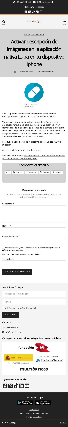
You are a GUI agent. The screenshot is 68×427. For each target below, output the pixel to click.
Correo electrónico (10, 237)
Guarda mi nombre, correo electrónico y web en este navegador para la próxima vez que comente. (31, 249)
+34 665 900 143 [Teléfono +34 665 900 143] (22, 2)
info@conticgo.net (12, 332)
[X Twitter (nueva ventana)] (10, 387)
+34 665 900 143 (10, 327)
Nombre (6, 226)
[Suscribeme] (10, 315)
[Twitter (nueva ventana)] (29, 12)
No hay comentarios (46, 71)
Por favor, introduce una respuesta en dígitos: (21, 254)
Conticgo (12, 422)
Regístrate (29, 6)
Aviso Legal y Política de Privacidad (34, 413)
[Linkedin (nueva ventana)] (37, 12)
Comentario (8, 204)
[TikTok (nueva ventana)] (33, 12)
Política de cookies (34, 417)
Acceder (40, 6)
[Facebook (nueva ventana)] (26, 12)
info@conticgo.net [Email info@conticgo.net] (43, 2)
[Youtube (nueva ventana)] (41, 12)
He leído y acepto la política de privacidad (20, 308)
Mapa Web (34, 409)
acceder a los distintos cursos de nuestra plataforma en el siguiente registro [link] (33, 157)
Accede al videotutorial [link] (13, 150)
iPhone (27, 34)
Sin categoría (37, 34)
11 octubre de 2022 (25, 71)
